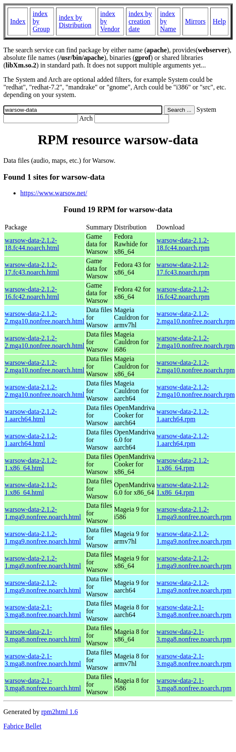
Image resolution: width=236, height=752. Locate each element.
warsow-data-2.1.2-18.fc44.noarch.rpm (182, 244)
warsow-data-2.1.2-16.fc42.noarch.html (32, 293)
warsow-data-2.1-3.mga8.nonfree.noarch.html (43, 611)
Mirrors (195, 21)
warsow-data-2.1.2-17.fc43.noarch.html (32, 268)
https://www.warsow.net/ (53, 193)
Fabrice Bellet (22, 726)
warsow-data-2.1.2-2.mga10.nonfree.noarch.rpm (195, 317)
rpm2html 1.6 (59, 711)
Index (17, 21)
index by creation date (140, 21)
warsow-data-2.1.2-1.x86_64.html (31, 464)
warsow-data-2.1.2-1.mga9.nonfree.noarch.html (43, 513)
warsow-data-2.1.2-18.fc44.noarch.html (32, 244)
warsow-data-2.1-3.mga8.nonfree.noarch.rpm (193, 611)
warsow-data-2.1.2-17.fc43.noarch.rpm (182, 268)
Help (219, 21)
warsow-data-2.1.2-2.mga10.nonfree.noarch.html (44, 317)
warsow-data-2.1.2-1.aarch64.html (31, 415)
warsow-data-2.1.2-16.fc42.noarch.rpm (182, 293)
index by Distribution (75, 21)
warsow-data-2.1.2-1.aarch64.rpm (182, 415)
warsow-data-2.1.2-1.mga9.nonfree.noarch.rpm (193, 513)
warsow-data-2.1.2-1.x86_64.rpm (182, 464)
